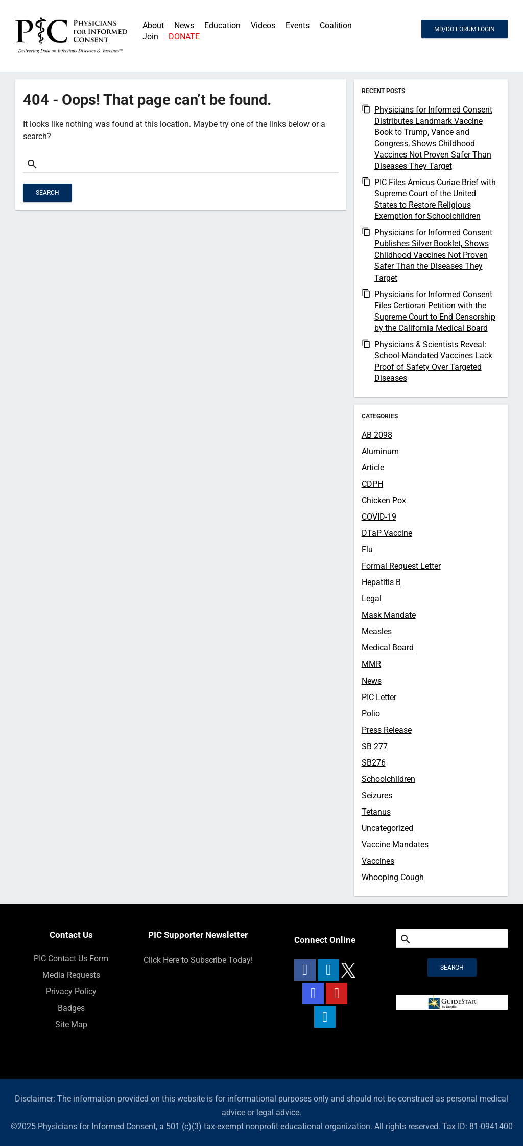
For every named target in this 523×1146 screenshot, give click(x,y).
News (372, 681)
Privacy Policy (71, 991)
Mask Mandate (389, 615)
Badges (71, 1008)
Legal (372, 598)
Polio (371, 713)
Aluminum (380, 451)
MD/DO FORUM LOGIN (464, 29)
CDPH (372, 484)
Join (150, 36)
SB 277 (375, 746)
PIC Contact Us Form (71, 958)
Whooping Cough (393, 877)
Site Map (71, 1024)
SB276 (374, 763)
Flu (367, 549)
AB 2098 (377, 435)
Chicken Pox (384, 500)
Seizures (377, 795)
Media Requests (71, 975)
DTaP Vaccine (387, 533)
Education (222, 25)
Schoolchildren (388, 779)
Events (298, 25)
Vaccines (378, 861)
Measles (377, 631)
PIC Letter (379, 697)
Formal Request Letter (401, 566)
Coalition (336, 25)
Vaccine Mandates (395, 844)
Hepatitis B (381, 582)
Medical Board (388, 648)
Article (373, 468)
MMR (371, 664)
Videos (263, 25)
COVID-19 (379, 517)
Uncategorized (387, 828)
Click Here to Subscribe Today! (198, 960)
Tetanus (376, 812)
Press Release (387, 730)
